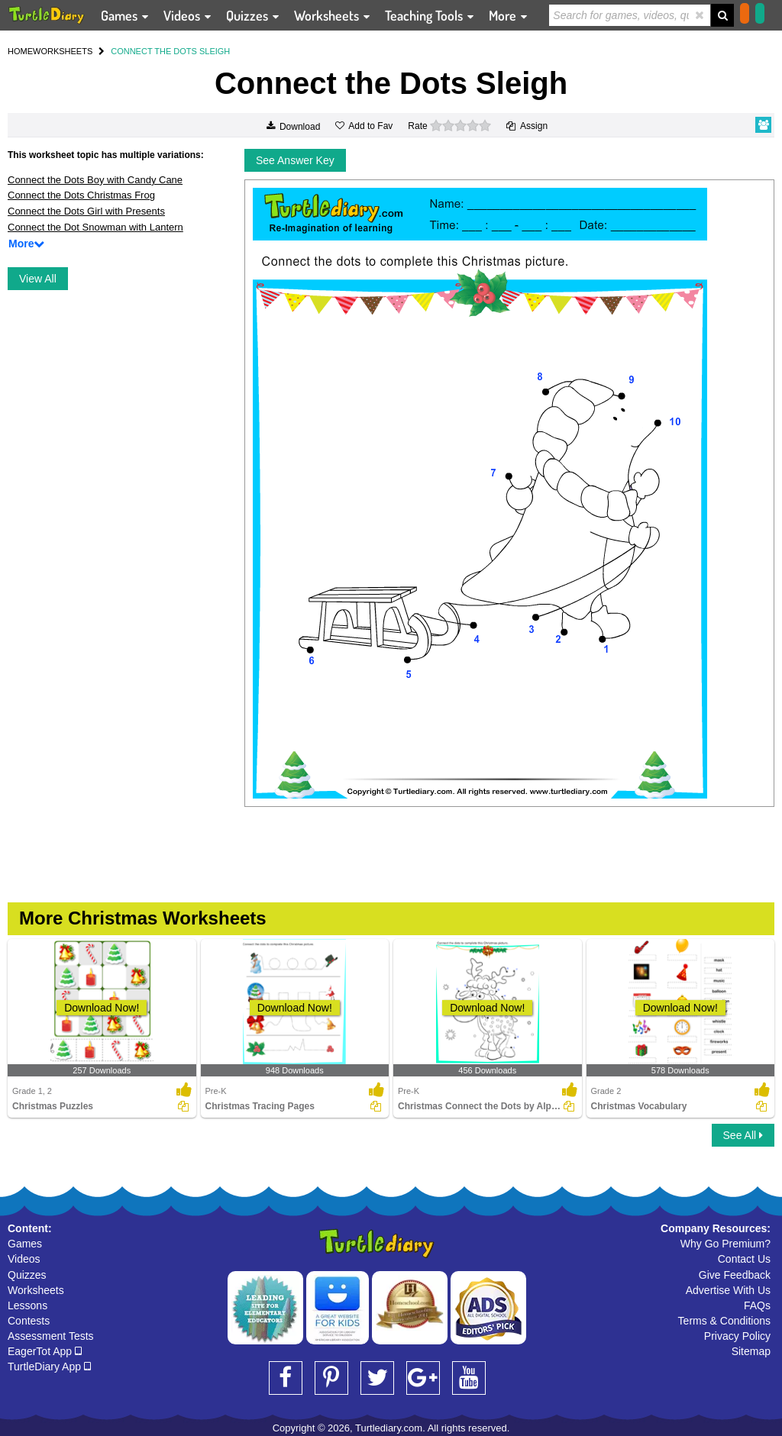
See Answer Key (295, 160)
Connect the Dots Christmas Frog (81, 195)
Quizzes (27, 1275)
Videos (24, 1259)
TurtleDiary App (49, 1366)
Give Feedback (735, 1275)
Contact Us (744, 1259)
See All (743, 1135)
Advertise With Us (728, 1290)
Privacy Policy (737, 1336)
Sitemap (751, 1351)
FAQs (757, 1305)
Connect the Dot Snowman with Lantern (95, 227)
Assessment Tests (51, 1336)
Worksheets (36, 1290)
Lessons (27, 1305)
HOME (20, 51)
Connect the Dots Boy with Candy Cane (95, 180)
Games (25, 1244)
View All (38, 279)
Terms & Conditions (724, 1321)
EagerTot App (45, 1351)
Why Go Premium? (725, 1244)
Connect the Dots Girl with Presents (86, 211)
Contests (29, 1321)
